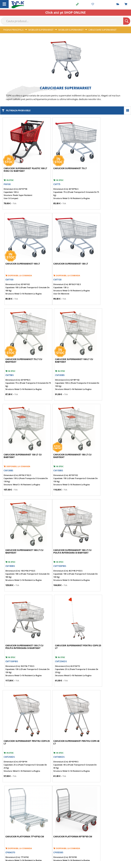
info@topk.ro (13, 715)
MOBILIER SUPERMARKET (41, 29)
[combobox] (65, 21)
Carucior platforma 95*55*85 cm (21, 609)
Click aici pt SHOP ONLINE (65, 12)
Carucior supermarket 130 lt (21, 249)
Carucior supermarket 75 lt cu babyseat (64, 251)
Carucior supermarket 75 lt (63, 160)
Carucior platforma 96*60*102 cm (64, 609)
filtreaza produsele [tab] (18, 110)
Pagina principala (13, 29)
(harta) (49, 690)
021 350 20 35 (12, 696)
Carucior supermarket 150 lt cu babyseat (65, 340)
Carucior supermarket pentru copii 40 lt (64, 519)
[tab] (65, 678)
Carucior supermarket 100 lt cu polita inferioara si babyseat (23, 430)
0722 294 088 (12, 709)
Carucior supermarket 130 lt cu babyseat (23, 340)
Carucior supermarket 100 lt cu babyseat (108, 251)
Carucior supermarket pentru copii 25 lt (107, 430)
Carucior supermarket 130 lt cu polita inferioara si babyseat (65, 430)
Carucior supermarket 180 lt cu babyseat (108, 340)
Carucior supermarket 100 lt (106, 160)
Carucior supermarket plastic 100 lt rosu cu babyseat (22, 162)
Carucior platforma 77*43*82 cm (106, 519)
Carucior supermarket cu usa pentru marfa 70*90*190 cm (107, 609)
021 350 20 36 (12, 702)
